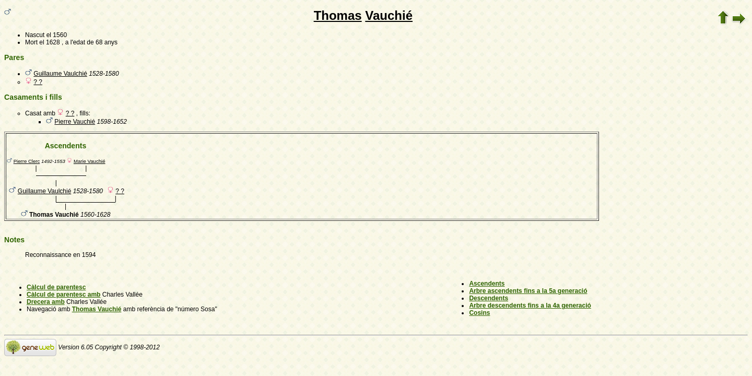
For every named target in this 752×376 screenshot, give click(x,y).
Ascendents (486, 283)
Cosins (479, 312)
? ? (37, 82)
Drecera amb (46, 302)
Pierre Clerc (27, 161)
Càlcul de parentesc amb (63, 294)
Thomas (338, 15)
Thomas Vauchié (97, 309)
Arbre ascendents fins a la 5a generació (528, 291)
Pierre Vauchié (74, 121)
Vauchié (389, 15)
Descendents (488, 298)
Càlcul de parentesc (56, 287)
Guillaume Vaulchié (60, 73)
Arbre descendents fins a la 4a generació (530, 305)
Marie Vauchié (89, 161)
